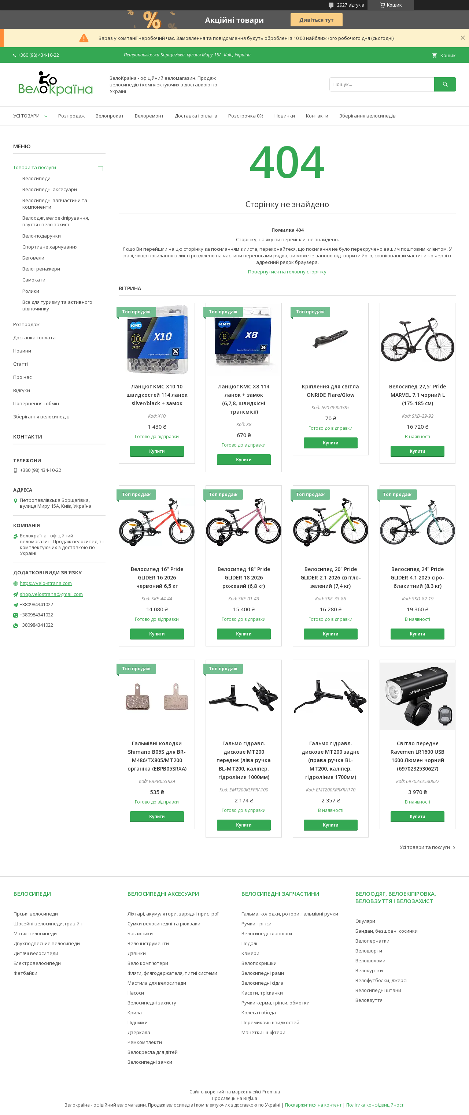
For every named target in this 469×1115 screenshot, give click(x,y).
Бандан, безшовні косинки (386, 931)
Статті (20, 364)
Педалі (249, 943)
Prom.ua (271, 1092)
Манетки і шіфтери (263, 1032)
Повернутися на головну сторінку (287, 271)
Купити (157, 451)
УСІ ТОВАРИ (26, 115)
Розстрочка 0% (245, 115)
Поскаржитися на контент (313, 1105)
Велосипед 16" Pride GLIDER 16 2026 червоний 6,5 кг (157, 577)
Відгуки (21, 390)
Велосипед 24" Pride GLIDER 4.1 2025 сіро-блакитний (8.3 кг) (417, 577)
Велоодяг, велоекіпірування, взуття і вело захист (55, 221)
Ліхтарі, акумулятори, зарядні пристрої (173, 913)
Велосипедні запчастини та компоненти (54, 203)
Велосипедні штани (378, 990)
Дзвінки (137, 953)
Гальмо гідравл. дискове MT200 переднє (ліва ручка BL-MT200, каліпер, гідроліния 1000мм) (244, 760)
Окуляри (365, 921)
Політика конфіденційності (375, 1105)
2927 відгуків (350, 5)
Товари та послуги (34, 167)
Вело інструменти (148, 943)
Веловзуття (369, 1000)
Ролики (30, 291)
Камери (250, 953)
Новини (22, 350)
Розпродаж (71, 115)
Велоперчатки (372, 940)
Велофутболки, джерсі (381, 980)
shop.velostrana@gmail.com (51, 594)
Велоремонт (149, 115)
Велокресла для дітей (153, 1052)
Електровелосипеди (37, 963)
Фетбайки (25, 973)
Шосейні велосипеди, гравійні (49, 923)
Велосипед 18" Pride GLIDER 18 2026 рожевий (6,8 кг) (244, 577)
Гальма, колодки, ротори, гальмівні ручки (289, 913)
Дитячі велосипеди (36, 953)
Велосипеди (36, 178)
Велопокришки (259, 963)
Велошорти (368, 950)
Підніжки (138, 1022)
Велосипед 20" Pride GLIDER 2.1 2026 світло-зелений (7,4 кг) (330, 577)
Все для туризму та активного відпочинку (57, 305)
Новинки (284, 115)
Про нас (22, 377)
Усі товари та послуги (425, 847)
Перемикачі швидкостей (270, 1022)
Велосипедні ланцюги (266, 933)
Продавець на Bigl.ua (234, 1098)
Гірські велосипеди (36, 913)
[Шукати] (445, 84)
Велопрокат (110, 115)
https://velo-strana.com (46, 583)
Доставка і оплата (196, 115)
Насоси (136, 992)
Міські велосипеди (35, 933)
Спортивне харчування (50, 246)
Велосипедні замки (150, 1062)
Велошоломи (370, 960)
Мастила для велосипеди (157, 983)
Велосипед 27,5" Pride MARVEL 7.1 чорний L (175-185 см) (417, 395)
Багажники (140, 933)
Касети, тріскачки (262, 992)
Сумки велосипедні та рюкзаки (164, 923)
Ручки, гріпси (256, 923)
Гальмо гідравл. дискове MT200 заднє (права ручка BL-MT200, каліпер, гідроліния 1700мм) (330, 760)
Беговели (33, 257)
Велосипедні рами (262, 973)
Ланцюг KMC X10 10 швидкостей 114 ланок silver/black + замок (157, 395)
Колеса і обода (258, 1012)
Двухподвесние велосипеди (47, 943)
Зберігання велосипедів (367, 115)
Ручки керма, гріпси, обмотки (275, 1002)
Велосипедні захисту (152, 1002)
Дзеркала (139, 1032)
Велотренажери (41, 268)
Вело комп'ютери (148, 963)
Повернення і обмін (36, 403)
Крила (135, 1012)
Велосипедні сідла (262, 983)
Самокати (33, 279)
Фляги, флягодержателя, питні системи (172, 973)
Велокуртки (369, 970)
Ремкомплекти (145, 1042)
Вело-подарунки (41, 235)
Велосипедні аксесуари (49, 189)
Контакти (317, 115)
